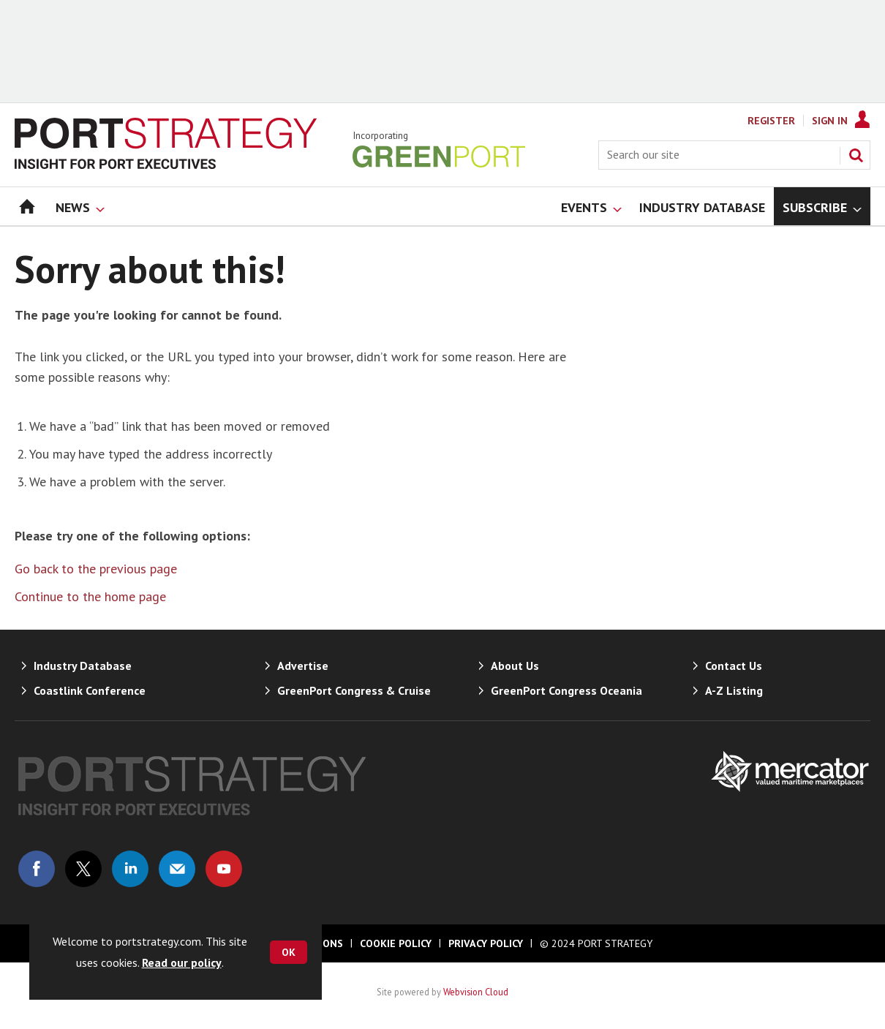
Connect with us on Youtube (224, 869)
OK (288, 952)
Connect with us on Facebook (37, 869)
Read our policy (182, 962)
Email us (177, 869)
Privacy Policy (485, 943)
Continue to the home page (90, 596)
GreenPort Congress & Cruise (354, 690)
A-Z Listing (734, 690)
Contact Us (733, 665)
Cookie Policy (396, 943)
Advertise (302, 665)
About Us (515, 665)
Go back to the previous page (96, 568)
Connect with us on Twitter (83, 869)
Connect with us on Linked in (130, 869)
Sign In (830, 121)
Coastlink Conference (90, 690)
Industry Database (83, 665)
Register (771, 121)
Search (855, 155)
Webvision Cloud (475, 992)
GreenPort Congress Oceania (566, 690)
